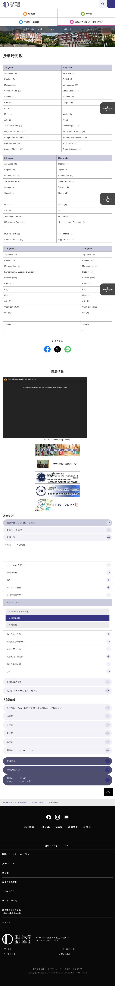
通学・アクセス (47, 29)
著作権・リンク (54, 969)
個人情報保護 (38, 969)
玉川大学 (45, 827)
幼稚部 (22, 545)
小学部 (8, 545)
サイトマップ (9, 954)
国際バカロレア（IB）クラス (32, 802)
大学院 (58, 827)
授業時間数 (16, 618)
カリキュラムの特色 (19, 612)
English (88, 29)
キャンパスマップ (67, 949)
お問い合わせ (69, 29)
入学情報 (30, 29)
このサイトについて (73, 969)
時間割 (14, 625)
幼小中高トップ (9, 802)
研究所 (87, 827)
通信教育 (73, 827)
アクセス (8, 949)
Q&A (67, 846)
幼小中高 (29, 827)
